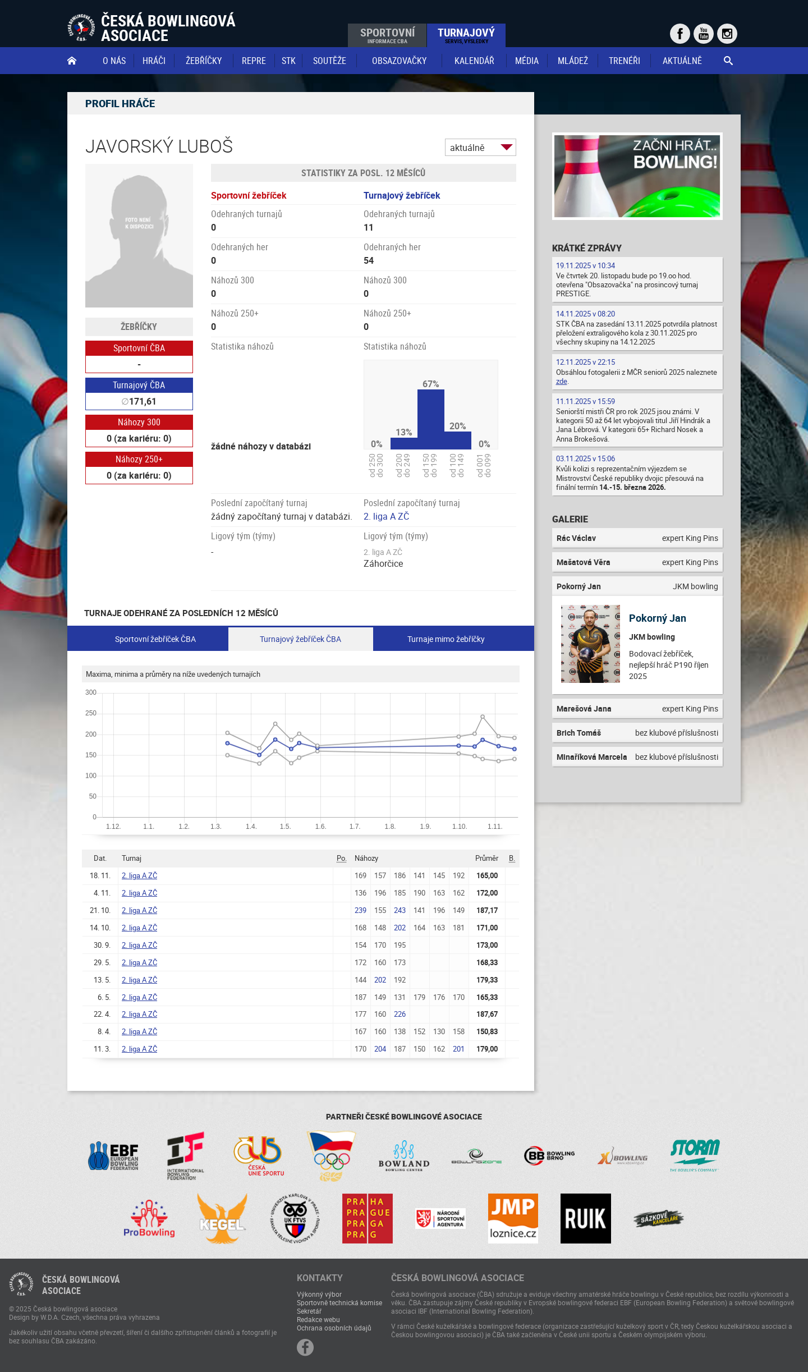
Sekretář (309, 1310)
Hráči (154, 60)
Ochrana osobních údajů (334, 1327)
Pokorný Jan (657, 618)
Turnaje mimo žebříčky (446, 639)
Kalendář (474, 60)
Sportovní (387, 35)
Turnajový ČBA (139, 385)
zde (561, 381)
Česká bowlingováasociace (81, 1285)
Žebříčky (204, 60)
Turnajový (466, 35)
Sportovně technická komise (339, 1302)
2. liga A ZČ (386, 516)
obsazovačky (399, 60)
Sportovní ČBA (139, 348)
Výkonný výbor (319, 1294)
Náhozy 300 (139, 422)
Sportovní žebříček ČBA (155, 639)
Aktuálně (682, 60)
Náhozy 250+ (139, 459)
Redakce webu (318, 1319)
